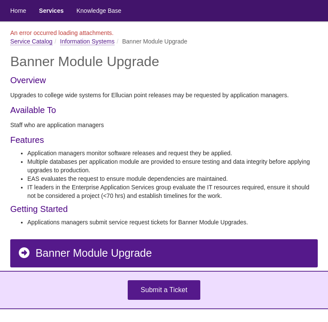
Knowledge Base (98, 10)
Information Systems (87, 41)
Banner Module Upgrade (85, 253)
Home (18, 10)
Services (51, 10)
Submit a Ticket (164, 289)
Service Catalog (31, 41)
